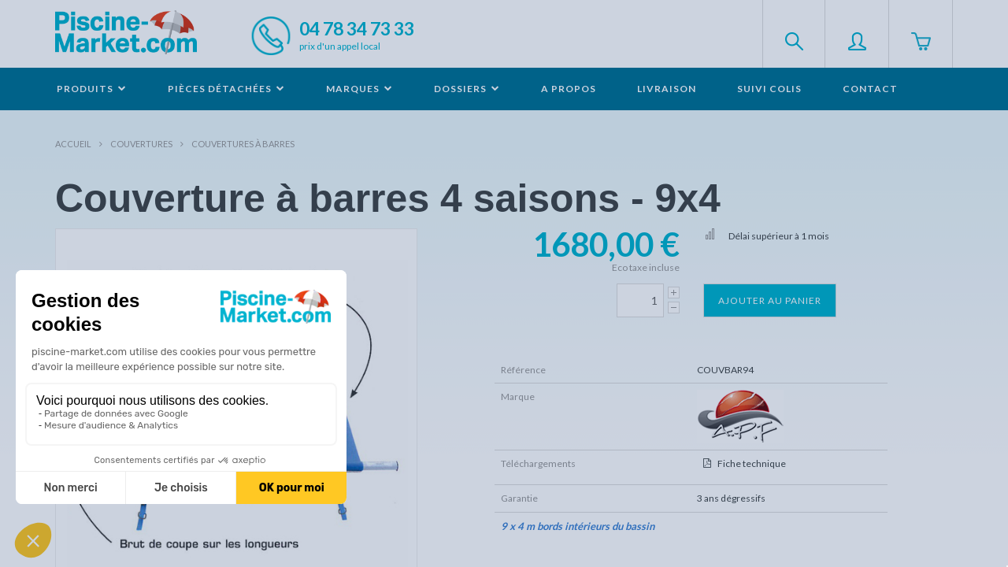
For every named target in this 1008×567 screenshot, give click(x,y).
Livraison (666, 88)
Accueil (73, 144)
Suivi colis (769, 88)
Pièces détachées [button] (226, 88)
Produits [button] (92, 88)
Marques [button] (359, 88)
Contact (870, 88)
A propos (568, 88)
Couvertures (141, 144)
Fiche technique (751, 463)
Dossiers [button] (467, 88)
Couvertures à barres (243, 144)
